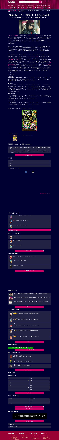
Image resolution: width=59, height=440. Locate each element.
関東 (31, 378)
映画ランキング (46, 5)
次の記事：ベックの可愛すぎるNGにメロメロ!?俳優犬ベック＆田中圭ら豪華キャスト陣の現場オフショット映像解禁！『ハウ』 (29, 148)
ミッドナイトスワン (13, 35)
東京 (9, 378)
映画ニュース (21, 7)
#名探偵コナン (23, 347)
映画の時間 (10, 10)
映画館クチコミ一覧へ (29, 406)
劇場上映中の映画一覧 (29, 250)
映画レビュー (29, 341)
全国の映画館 (24, 435)
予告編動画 (29, 7)
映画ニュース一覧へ (29, 155)
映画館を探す (12, 7)
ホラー (31, 403)
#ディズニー (30, 347)
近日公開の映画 (38, 5)
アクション (11, 398)
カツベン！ (14, 65)
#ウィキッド (17, 347)
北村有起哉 (11, 160)
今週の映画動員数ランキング (13, 230)
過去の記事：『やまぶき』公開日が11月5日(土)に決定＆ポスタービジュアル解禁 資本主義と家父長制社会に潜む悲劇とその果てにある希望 (29, 152)
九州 (9, 389)
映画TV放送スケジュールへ (29, 369)
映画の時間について (29, 421)
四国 (31, 387)
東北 (31, 382)
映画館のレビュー (25, 437)
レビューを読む (46, 7)
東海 (31, 380)
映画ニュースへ (29, 306)
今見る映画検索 (46, 2)
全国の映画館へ (29, 393)
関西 (9, 380)
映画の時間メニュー (12, 5)
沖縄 (31, 389)
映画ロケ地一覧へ (29, 408)
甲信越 (10, 385)
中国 (9, 387)
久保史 (10, 165)
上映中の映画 (21, 5)
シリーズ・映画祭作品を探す (29, 349)
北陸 (31, 385)
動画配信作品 (38, 7)
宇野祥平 (10, 163)
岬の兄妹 (31, 35)
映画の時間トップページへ (14, 426)
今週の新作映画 (29, 5)
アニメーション (33, 398)
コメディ (10, 403)
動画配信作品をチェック (29, 270)
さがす (36, 35)
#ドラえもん (10, 347)
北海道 (10, 382)
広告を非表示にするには (45, 193)
